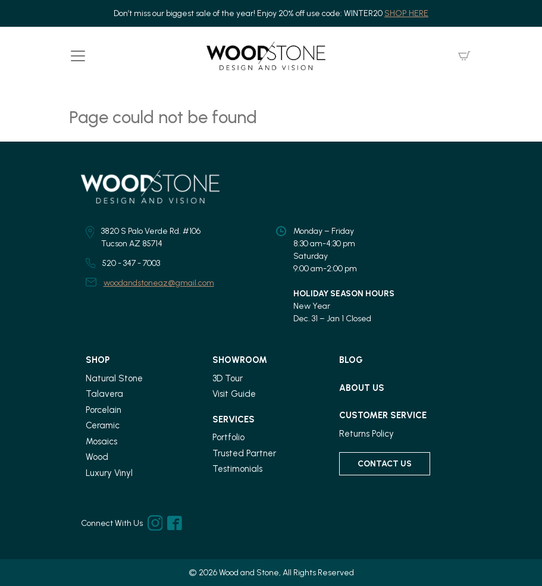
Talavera (104, 393)
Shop (97, 360)
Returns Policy (366, 433)
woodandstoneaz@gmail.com (159, 283)
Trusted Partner (244, 453)
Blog (351, 360)
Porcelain (103, 410)
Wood (97, 457)
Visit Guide (234, 393)
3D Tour (227, 378)
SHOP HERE (406, 13)
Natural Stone (114, 378)
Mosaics (101, 441)
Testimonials (237, 468)
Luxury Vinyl (109, 473)
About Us (361, 388)
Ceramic (103, 425)
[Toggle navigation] (78, 56)
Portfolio (228, 437)
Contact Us (385, 464)
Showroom (239, 360)
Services (233, 419)
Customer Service (383, 415)
